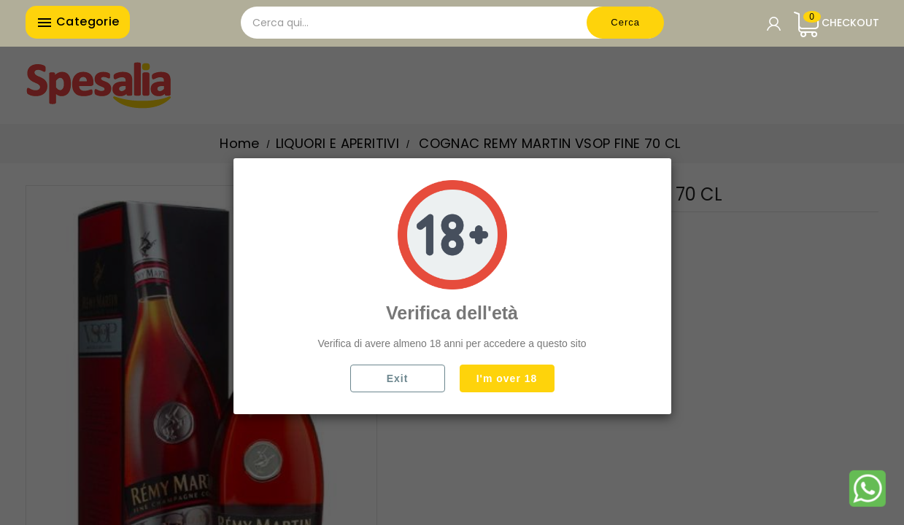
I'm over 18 (507, 378)
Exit (398, 378)
